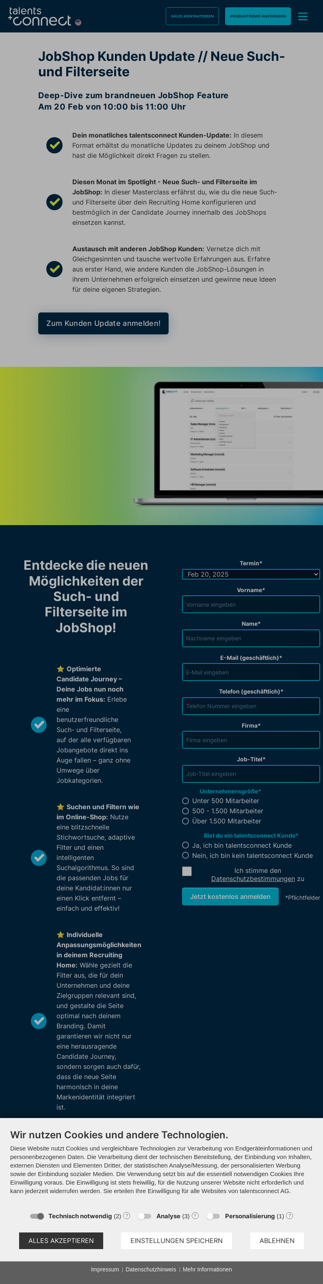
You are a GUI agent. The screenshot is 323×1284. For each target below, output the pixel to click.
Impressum (105, 1269)
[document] (161, 1168)
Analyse (168, 1216)
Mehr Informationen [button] (207, 1269)
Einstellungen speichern (176, 1241)
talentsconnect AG (264, 1190)
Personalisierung (250, 1216)
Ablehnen (277, 1241)
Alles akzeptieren (61, 1241)
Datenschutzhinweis (151, 1269)
